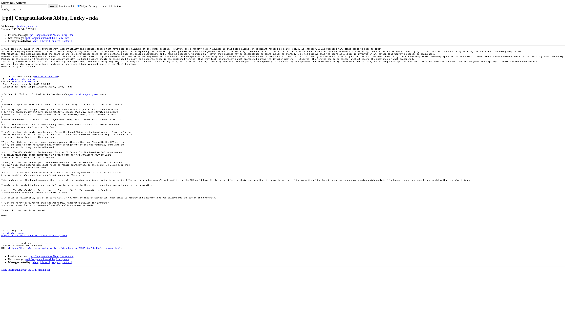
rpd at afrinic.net (25, 88)
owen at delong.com (46, 82)
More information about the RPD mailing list (25, 310)
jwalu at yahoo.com (27, 26)
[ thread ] (45, 41)
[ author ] (67, 41)
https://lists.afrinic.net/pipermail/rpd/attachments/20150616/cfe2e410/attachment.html (65, 288)
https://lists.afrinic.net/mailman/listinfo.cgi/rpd (34, 273)
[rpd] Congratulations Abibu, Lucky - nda (51, 34)
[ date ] (35, 41)
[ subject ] (56, 41)
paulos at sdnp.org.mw (21, 85)
